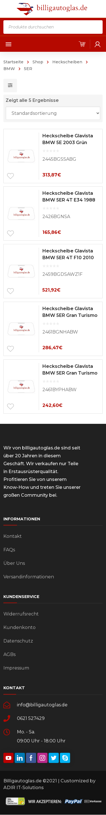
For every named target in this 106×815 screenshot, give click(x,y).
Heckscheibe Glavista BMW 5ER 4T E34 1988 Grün (68, 200)
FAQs (9, 549)
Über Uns (14, 563)
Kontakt (12, 536)
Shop (38, 61)
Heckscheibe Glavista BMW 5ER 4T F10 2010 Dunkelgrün (68, 257)
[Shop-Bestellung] (53, 113)
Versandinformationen (28, 576)
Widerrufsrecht (21, 614)
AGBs (9, 654)
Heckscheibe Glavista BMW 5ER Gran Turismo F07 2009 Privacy (70, 373)
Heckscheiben (67, 61)
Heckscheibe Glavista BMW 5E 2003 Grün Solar (67, 142)
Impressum (16, 668)
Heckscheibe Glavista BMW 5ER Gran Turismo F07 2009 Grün (70, 315)
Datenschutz (18, 641)
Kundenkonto (19, 627)
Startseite (13, 61)
